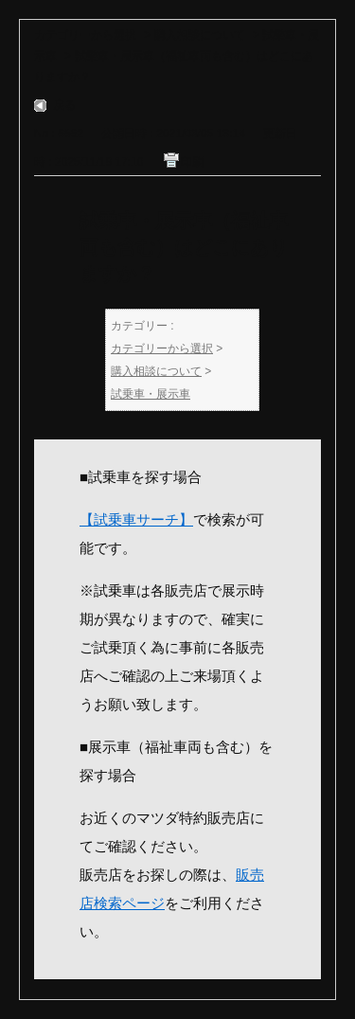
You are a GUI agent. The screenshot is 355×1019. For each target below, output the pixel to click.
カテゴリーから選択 (85, 35)
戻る (64, 105)
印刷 (192, 162)
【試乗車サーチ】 (136, 519)
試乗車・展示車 (150, 394)
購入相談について (199, 35)
